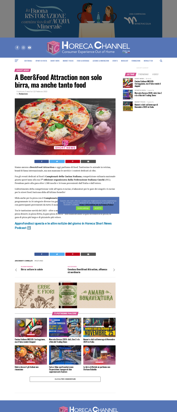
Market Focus (68, 60)
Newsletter (148, 60)
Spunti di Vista (41, 60)
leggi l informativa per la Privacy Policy (96, 205)
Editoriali (28, 60)
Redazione (23, 94)
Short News (54, 60)
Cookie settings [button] (83, 208)
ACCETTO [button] (98, 208)
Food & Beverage (83, 60)
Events (115, 60)
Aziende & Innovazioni (101, 60)
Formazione (136, 60)
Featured (39, 261)
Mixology (124, 60)
